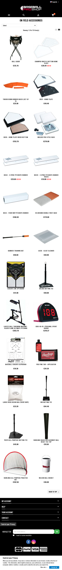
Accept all (54, 567)
